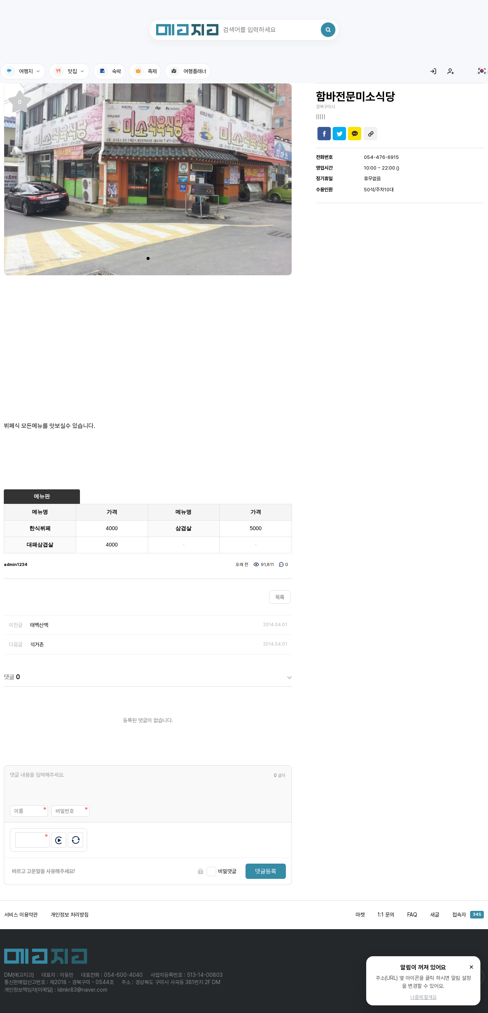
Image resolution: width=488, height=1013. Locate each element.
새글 (434, 915)
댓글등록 (265, 871)
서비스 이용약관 (21, 915)
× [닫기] (471, 966)
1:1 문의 (386, 915)
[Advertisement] (148, 344)
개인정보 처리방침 (70, 915)
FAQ (412, 915)
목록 (279, 597)
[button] (148, 258)
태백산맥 (39, 625)
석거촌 (37, 644)
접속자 (468, 915)
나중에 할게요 (423, 997)
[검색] (328, 29)
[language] (482, 71)
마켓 (360, 915)
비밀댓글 (227, 871)
